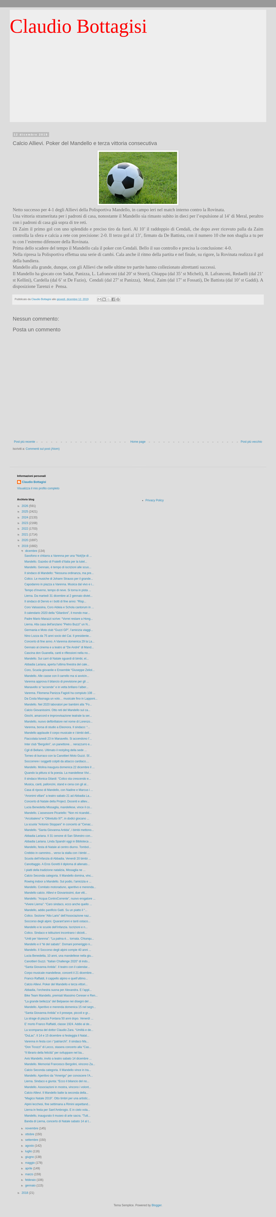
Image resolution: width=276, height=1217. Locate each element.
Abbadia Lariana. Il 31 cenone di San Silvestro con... (58, 836)
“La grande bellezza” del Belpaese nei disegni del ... (58, 1001)
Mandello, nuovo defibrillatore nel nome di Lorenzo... (58, 721)
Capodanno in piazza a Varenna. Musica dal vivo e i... (59, 584)
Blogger (157, 1205)
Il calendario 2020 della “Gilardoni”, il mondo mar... (57, 613)
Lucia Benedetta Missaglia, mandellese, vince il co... (58, 807)
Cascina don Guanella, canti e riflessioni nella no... (57, 653)
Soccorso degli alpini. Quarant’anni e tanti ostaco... (57, 921)
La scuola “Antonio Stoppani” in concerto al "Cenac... (58, 824)
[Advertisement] (138, 88)
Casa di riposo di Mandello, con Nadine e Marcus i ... (58, 790)
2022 (25, 528)
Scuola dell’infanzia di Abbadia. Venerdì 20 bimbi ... (57, 858)
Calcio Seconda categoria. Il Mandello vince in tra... (57, 1070)
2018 (25, 1193)
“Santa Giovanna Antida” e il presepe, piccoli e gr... (57, 1013)
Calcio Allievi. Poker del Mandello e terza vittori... (56, 984)
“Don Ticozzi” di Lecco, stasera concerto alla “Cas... (57, 1047)
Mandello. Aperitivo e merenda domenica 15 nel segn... (60, 1007)
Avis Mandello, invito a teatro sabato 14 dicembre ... (58, 1058)
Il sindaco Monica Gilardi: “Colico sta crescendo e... (57, 778)
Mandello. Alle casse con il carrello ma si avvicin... (56, 676)
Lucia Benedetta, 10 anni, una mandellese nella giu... (58, 955)
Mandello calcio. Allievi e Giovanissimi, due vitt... (55, 892)
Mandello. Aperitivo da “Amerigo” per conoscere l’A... (58, 1075)
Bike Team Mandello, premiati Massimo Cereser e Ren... (61, 995)
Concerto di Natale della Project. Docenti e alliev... (56, 801)
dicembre (31, 551)
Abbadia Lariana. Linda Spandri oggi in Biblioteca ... (58, 841)
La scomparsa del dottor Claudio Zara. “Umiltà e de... (58, 1030)
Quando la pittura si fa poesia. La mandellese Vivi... (57, 773)
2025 (25, 511)
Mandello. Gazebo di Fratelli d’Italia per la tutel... (55, 561)
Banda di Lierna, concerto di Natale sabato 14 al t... (57, 1121)
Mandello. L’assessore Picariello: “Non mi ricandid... (58, 813)
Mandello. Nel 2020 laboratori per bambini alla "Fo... (58, 704)
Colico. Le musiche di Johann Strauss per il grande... (58, 578)
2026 (25, 506)
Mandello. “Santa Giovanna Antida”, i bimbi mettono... (59, 830)
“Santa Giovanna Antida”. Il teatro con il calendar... (57, 967)
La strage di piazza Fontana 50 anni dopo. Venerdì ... (58, 1018)
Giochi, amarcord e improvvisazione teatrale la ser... (58, 715)
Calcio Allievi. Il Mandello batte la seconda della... (56, 1092)
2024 (25, 517)
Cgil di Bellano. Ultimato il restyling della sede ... (55, 750)
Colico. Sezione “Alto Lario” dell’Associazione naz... (57, 915)
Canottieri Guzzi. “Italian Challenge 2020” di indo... (57, 961)
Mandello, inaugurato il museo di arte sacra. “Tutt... (57, 1115)
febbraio (31, 1180)
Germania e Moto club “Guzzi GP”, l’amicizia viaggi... (58, 630)
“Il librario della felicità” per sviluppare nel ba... (54, 1052)
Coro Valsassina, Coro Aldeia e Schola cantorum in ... (59, 607)
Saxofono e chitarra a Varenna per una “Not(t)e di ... (58, 555)
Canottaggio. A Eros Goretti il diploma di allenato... (57, 864)
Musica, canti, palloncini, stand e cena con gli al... (56, 784)
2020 (25, 540)
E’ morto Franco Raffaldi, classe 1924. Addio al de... (58, 1024)
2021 (25, 534)
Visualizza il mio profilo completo (38, 488)
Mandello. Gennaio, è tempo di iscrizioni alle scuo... (57, 567)
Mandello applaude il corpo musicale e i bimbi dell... (57, 732)
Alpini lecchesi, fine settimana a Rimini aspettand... (57, 1104)
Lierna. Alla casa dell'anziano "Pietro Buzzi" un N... (57, 624)
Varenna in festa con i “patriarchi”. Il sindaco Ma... (56, 1041)
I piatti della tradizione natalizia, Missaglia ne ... (54, 870)
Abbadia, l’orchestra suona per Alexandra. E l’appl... (58, 990)
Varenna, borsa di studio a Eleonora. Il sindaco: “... (57, 727)
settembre (32, 1140)
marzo (29, 1174)
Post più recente (24, 441)
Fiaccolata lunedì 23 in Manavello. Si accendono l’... (58, 738)
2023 (25, 523)
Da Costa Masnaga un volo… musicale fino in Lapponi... (60, 698)
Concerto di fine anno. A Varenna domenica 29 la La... (59, 641)
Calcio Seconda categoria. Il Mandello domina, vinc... (58, 875)
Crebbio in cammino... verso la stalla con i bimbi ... (57, 853)
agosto (30, 1145)
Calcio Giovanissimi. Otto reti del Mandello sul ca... (57, 710)
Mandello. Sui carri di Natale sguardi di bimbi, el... (56, 658)
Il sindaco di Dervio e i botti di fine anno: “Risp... (55, 601)
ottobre (30, 1134)
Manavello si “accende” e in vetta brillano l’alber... (56, 687)
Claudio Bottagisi (78, 26)
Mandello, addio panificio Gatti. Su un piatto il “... (55, 910)
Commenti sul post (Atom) (43, 449)
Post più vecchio (251, 441)
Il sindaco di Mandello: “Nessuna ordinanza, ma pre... (59, 573)
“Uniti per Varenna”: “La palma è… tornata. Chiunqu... (59, 938)
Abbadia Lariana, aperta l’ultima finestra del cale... (56, 664)
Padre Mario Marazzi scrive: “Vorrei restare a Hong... (58, 618)
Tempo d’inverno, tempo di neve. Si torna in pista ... (57, 590)
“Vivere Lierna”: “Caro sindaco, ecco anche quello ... (58, 904)
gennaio (30, 1185)
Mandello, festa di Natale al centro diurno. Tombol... (57, 847)
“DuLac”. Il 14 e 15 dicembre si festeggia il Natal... (56, 1035)
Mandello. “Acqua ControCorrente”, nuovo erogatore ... (60, 898)
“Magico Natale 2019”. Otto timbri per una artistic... (57, 1098)
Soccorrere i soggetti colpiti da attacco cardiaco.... (56, 761)
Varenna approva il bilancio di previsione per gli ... (56, 681)
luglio (29, 1151)
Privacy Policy (155, 500)
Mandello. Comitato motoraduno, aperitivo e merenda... (60, 887)
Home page (138, 441)
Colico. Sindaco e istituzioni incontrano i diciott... (55, 932)
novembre (32, 1128)
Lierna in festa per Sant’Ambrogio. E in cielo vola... (57, 1110)
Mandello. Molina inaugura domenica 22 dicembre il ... (59, 767)
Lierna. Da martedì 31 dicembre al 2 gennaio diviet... (58, 596)
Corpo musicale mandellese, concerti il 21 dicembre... (59, 973)
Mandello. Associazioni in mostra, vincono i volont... (57, 1087)
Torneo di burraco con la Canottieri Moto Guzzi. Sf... (58, 755)
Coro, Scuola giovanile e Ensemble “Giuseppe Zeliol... (59, 670)
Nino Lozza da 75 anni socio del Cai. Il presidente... (57, 636)
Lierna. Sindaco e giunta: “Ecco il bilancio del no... (56, 1081)
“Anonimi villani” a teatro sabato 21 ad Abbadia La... (58, 795)
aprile (29, 1168)
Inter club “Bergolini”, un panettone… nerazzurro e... (58, 744)
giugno (30, 1157)
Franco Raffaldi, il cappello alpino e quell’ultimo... (56, 978)
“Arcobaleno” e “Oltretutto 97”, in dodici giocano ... (56, 818)
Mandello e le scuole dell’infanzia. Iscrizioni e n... (56, 927)
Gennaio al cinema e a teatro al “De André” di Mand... (59, 647)
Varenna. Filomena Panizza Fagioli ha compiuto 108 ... (60, 693)
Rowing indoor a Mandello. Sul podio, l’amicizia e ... (57, 881)
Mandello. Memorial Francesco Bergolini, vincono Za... (59, 1064)
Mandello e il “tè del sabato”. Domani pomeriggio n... (58, 944)
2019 (25, 546)
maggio (30, 1163)
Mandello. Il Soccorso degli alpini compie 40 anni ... (57, 950)
